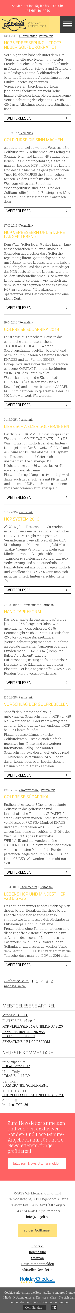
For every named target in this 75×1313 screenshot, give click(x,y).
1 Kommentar (28, 36)
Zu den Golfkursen (38, 1230)
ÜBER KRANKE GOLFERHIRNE (25, 1085)
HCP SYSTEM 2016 (21, 519)
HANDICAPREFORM (22, 611)
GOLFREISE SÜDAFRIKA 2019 (31, 329)
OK (54, 1307)
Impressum (37, 1252)
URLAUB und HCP (16, 1066)
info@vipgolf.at (37, 1217)
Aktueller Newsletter (37, 1270)
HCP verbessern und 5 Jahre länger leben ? (34, 234)
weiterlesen (18, 118)
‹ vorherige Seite (16, 981)
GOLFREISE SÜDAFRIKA (26, 796)
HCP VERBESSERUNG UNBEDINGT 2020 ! (33, 1026)
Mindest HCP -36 (15, 1015)
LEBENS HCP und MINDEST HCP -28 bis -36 (34, 896)
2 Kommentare (29, 790)
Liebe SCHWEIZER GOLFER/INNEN (36, 426)
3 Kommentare (29, 605)
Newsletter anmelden (37, 1264)
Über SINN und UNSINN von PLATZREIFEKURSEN (23, 1034)
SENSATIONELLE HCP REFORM (26, 1041)
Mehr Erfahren (34, 1307)
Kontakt (38, 1246)
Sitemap (37, 1258)
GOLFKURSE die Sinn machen (33, 139)
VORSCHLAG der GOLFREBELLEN (36, 704)
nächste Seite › (15, 986)
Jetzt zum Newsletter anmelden (37, 1163)
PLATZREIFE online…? (18, 1021)
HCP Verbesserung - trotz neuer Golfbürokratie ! (33, 44)
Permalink (46, 36)
